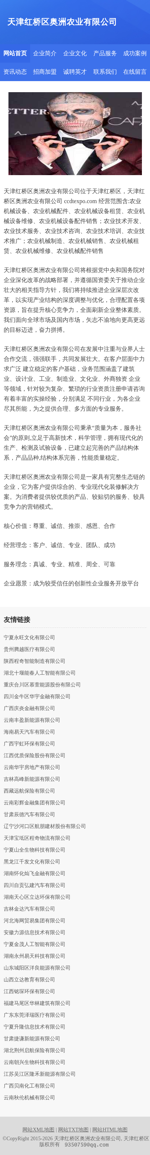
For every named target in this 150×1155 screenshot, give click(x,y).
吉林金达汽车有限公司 (29, 909)
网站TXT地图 (73, 1130)
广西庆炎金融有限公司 (29, 708)
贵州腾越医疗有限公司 (29, 649)
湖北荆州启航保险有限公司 (34, 1050)
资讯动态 (15, 72)
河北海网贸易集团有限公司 (34, 920)
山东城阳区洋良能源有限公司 (37, 968)
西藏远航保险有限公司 (29, 791)
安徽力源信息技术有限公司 (34, 932)
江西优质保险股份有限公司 (34, 755)
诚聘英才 (75, 72)
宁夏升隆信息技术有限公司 (34, 1027)
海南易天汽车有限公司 (29, 732)
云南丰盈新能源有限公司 (32, 720)
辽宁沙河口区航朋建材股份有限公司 (45, 826)
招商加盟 (45, 72)
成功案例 (135, 53)
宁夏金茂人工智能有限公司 (34, 944)
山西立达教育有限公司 (29, 979)
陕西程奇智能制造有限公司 (34, 661)
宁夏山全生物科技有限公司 (34, 850)
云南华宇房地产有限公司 (32, 767)
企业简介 (45, 53)
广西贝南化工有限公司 (29, 1086)
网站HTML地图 (110, 1130)
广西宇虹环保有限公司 (29, 744)
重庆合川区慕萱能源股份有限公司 (42, 685)
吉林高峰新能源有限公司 (32, 779)
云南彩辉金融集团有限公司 (34, 803)
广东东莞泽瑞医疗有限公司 (34, 1015)
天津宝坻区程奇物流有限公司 (37, 838)
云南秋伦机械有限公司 (29, 1097)
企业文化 (75, 53)
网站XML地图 (38, 1130)
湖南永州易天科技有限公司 (34, 956)
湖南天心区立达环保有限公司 (37, 897)
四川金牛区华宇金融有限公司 (37, 696)
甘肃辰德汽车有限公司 (29, 814)
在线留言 (135, 72)
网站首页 (15, 53)
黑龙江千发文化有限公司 (32, 861)
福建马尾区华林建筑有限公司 (37, 1003)
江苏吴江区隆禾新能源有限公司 (40, 1074)
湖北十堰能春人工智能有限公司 (40, 673)
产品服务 (105, 53)
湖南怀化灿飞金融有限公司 (34, 873)
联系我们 (105, 72)
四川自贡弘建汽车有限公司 (34, 885)
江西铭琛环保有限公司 (29, 991)
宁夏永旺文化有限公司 (29, 637)
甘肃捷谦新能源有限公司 (32, 1038)
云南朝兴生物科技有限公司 (34, 1062)
